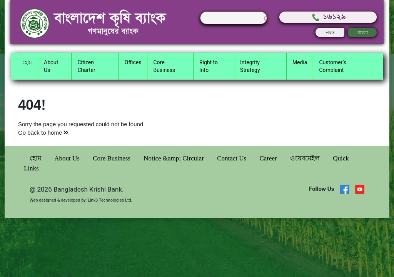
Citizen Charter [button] (86, 66)
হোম (36, 158)
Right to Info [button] (208, 66)
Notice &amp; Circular (174, 158)
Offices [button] (133, 62)
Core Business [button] (164, 66)
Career (269, 158)
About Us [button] (51, 66)
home (58, 132)
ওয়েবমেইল (305, 158)
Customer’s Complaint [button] (332, 66)
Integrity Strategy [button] (250, 66)
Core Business (112, 158)
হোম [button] (27, 62)
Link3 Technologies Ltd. (110, 200)
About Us (67, 158)
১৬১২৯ (328, 17)
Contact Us (232, 158)
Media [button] (299, 62)
